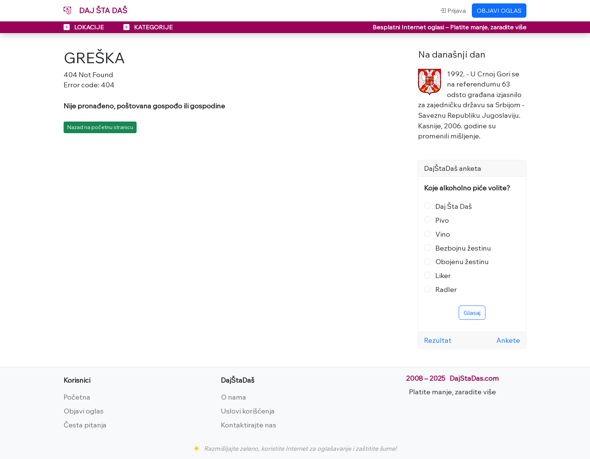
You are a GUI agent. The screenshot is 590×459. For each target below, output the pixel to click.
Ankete (508, 340)
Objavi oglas (83, 410)
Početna (77, 396)
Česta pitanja (85, 424)
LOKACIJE (84, 27)
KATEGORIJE (148, 27)
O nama (233, 396)
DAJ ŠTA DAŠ (95, 10)
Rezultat (438, 340)
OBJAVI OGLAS (499, 10)
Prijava (453, 10)
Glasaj (472, 312)
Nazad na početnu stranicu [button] (100, 127)
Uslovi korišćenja (248, 410)
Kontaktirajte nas (248, 424)
